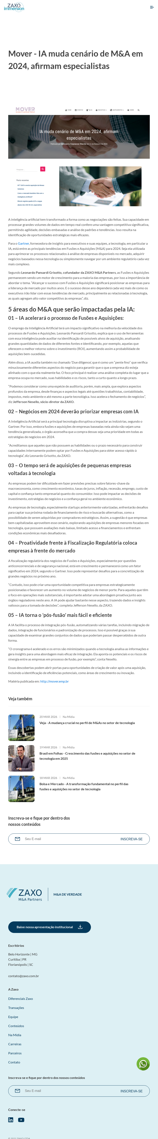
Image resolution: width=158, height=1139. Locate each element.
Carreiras (14, 1044)
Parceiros (15, 1053)
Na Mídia (68, 716)
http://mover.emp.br (54, 681)
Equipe (13, 1017)
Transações (16, 1008)
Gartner (23, 243)
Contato (14, 1062)
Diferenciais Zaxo (20, 998)
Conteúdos (16, 1026)
